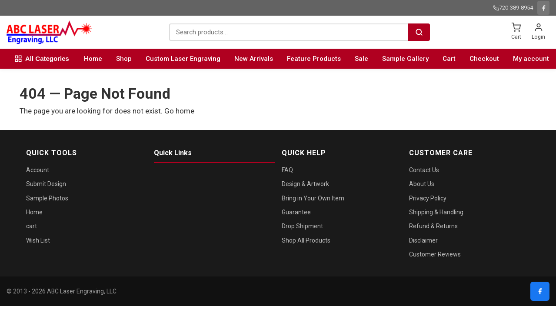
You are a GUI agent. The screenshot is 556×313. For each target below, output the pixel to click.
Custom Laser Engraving (183, 59)
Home (93, 59)
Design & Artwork (305, 183)
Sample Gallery (405, 59)
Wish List (38, 240)
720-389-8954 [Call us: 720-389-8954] (513, 7)
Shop (124, 59)
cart (31, 226)
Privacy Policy (427, 198)
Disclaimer (423, 240)
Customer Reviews (435, 254)
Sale (361, 59)
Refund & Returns (433, 226)
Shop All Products (306, 240)
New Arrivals (253, 59)
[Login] (538, 32)
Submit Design (46, 183)
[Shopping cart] (516, 32)
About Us (421, 183)
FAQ (287, 169)
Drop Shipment (302, 226)
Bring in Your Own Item (313, 198)
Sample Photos (47, 198)
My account (531, 59)
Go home (179, 111)
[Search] (419, 32)
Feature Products (314, 59)
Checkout (484, 59)
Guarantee (296, 212)
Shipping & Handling (436, 212)
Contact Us (424, 169)
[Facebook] (543, 8)
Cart (449, 59)
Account (37, 169)
